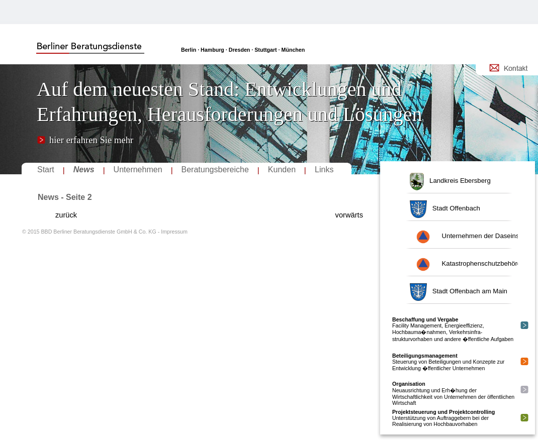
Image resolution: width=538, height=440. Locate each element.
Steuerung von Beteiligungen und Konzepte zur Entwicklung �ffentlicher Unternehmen (448, 362)
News (84, 169)
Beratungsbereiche (215, 169)
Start (45, 169)
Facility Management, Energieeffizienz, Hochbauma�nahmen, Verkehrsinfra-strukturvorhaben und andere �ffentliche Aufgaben (452, 329)
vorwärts (349, 215)
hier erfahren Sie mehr (91, 140)
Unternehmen (138, 169)
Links (324, 169)
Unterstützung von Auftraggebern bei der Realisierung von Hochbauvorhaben (443, 418)
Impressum (174, 232)
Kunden (282, 169)
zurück (66, 215)
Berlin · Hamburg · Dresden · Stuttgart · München (243, 50)
